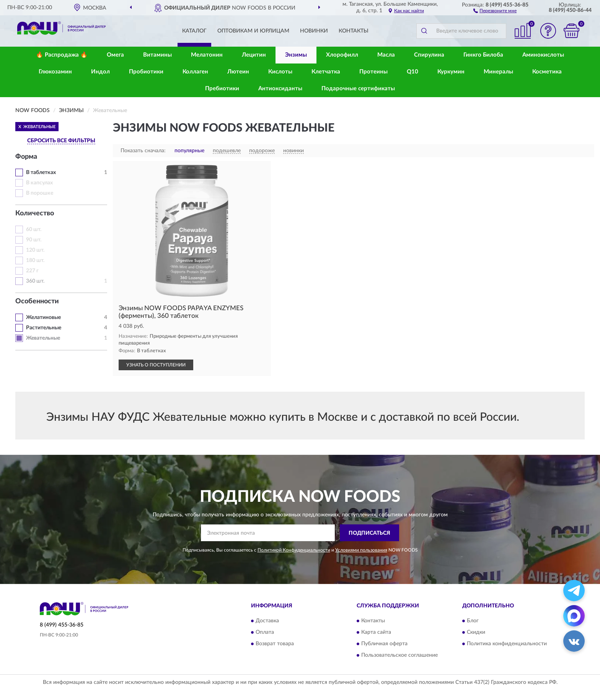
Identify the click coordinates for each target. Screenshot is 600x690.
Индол (100, 72)
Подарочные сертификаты (358, 88)
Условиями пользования (361, 550)
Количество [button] (34, 213)
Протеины (373, 72)
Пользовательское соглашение (399, 655)
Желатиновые (43, 317)
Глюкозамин (55, 72)
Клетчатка (325, 72)
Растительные (43, 327)
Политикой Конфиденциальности (294, 550)
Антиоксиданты (280, 88)
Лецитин (254, 55)
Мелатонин (207, 55)
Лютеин (238, 72)
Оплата (265, 632)
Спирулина (429, 55)
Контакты (353, 31)
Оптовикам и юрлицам (253, 31)
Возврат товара (275, 643)
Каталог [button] (194, 31)
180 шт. (35, 260)
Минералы (498, 72)
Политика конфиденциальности (507, 643)
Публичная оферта (384, 643)
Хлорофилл (342, 55)
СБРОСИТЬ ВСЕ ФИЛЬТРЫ (61, 140)
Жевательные (43, 338)
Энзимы (296, 55)
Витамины (157, 55)
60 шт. (33, 229)
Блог (473, 620)
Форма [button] (26, 156)
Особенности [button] (37, 301)
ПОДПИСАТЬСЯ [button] (369, 533)
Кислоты (280, 72)
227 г (32, 270)
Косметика (547, 72)
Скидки (476, 632)
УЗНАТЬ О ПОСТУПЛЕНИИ (156, 365)
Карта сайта (376, 632)
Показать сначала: (143, 150)
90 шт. (33, 239)
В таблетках (41, 172)
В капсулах (39, 183)
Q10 (412, 72)
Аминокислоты (543, 55)
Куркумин (451, 72)
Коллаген (195, 72)
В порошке (39, 193)
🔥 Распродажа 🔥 (62, 55)
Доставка (267, 620)
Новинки (314, 31)
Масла (386, 55)
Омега (115, 55)
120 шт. (35, 250)
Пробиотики (146, 72)
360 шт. (35, 281)
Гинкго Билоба (483, 55)
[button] (495, 10)
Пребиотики (222, 88)
